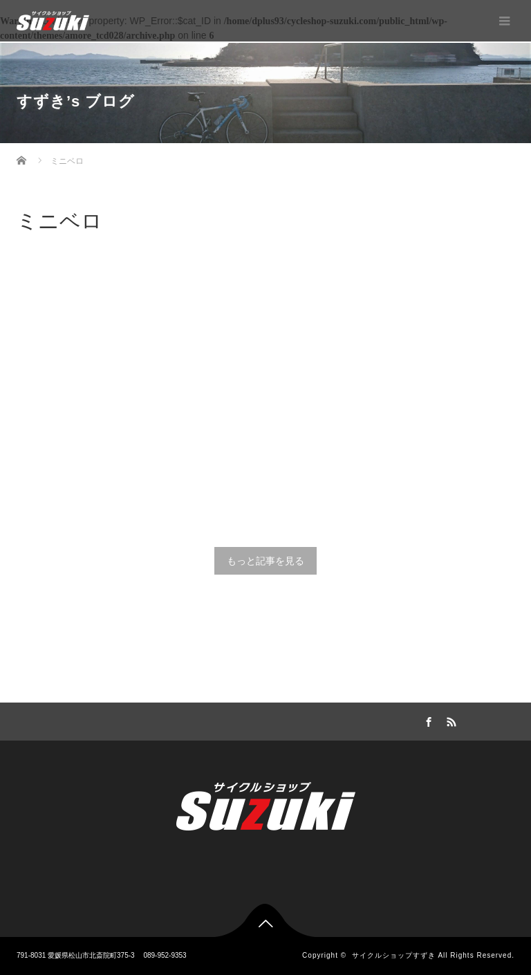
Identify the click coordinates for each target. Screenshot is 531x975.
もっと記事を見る (265, 560)
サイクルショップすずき (394, 955)
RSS (450, 719)
